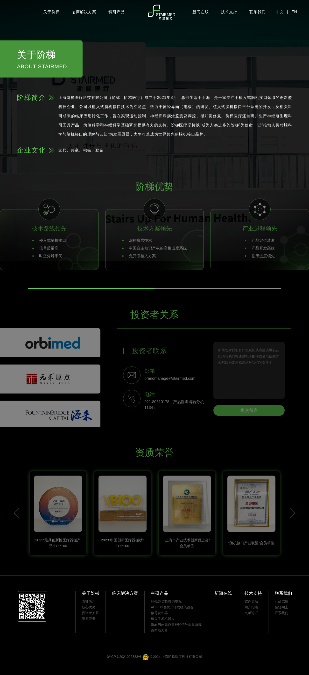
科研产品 (116, 12)
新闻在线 (200, 12)
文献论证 (251, 623)
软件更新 (251, 611)
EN (294, 12)
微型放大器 (159, 640)
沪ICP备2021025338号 (124, 667)
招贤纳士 (281, 617)
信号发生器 (159, 623)
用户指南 (251, 617)
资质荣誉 (88, 629)
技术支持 (229, 12)
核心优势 (88, 617)
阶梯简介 (88, 611)
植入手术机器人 (163, 629)
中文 (280, 12)
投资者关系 (90, 623)
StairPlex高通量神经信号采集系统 (176, 635)
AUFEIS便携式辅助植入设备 (172, 617)
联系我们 (257, 12)
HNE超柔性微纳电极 (166, 611)
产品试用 (281, 611)
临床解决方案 (84, 12)
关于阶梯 (51, 12)
